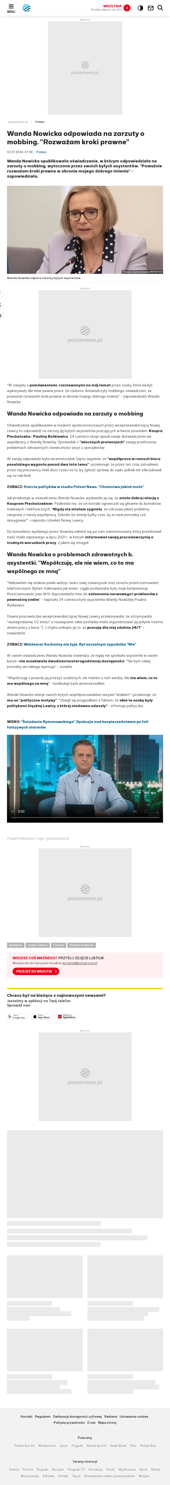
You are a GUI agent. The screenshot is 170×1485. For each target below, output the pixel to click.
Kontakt (26, 1417)
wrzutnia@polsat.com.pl (79, 963)
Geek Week (118, 1446)
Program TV (76, 1469)
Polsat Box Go (24, 1446)
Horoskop (96, 1469)
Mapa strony (107, 1423)
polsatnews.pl (18, 121)
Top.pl (76, 1476)
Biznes (155, 1469)
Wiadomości (47, 1446)
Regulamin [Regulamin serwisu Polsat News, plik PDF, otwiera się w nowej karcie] (43, 1417)
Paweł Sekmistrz (21, 838)
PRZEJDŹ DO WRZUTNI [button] (34, 971)
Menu (11, 12)
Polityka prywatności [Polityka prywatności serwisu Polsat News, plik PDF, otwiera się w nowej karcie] (69, 1423)
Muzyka (144, 1476)
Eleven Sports (97, 1446)
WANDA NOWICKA (81, 945)
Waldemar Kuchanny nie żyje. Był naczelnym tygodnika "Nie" (80, 644)
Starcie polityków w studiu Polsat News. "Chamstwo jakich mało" (84, 486)
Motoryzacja (30, 1476)
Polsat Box (148, 1446)
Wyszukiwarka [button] (160, 8)
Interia (14, 1469)
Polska (39, 121)
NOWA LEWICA (37, 945)
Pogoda (77, 1446)
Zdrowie (48, 1476)
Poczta (28, 1469)
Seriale (63, 1476)
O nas (91, 1423)
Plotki (110, 1469)
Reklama (110, 1417)
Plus (133, 1446)
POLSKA (58, 945)
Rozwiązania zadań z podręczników (109, 1476)
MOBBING (15, 945)
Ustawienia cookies (134, 1417)
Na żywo (58, 1469)
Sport (64, 1446)
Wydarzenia (127, 1469)
